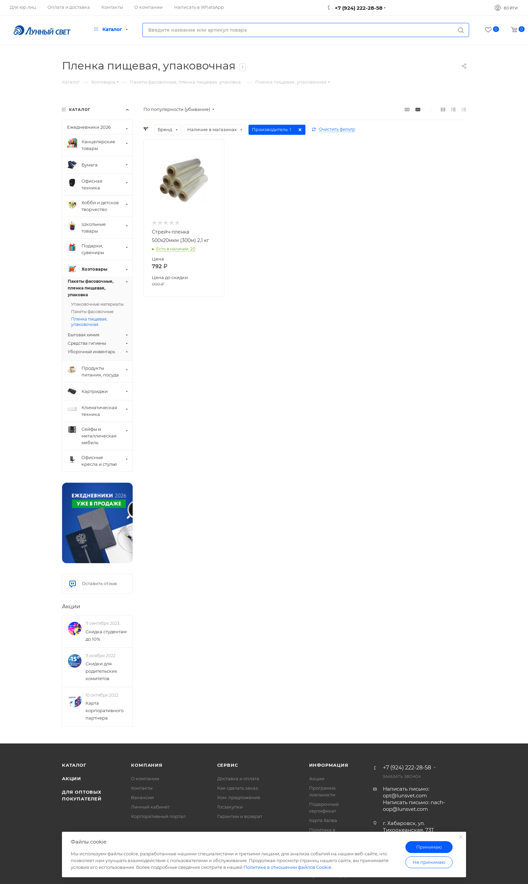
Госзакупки (230, 807)
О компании (145, 778)
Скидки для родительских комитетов (101, 671)
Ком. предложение (238, 797)
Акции (71, 606)
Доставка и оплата (238, 778)
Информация (329, 765)
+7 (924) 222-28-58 (358, 8)
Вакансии (142, 797)
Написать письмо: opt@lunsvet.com (406, 792)
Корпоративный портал (158, 816)
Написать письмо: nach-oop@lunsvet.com (414, 805)
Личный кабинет (150, 807)
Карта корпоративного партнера (105, 710)
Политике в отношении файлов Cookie (287, 867)
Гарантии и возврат (239, 816)
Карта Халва (323, 820)
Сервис (227, 765)
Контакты (142, 788)
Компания (146, 765)
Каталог (74, 765)
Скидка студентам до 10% (106, 635)
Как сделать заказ (237, 788)
